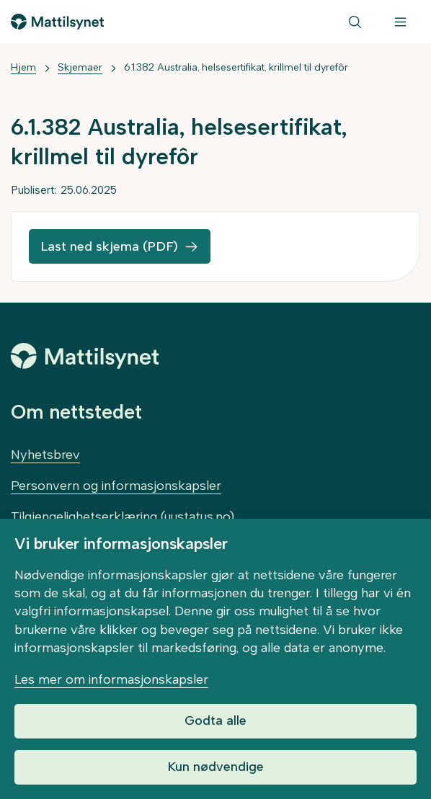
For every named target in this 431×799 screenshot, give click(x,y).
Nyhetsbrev (45, 455)
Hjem (23, 67)
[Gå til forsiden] (57, 22)
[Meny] (400, 21)
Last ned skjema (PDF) (109, 246)
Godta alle (215, 720)
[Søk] (355, 21)
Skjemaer (80, 67)
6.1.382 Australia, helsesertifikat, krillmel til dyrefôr (236, 67)
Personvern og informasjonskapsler (116, 486)
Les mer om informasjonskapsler (111, 679)
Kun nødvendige (215, 767)
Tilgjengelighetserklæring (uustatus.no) (122, 517)
